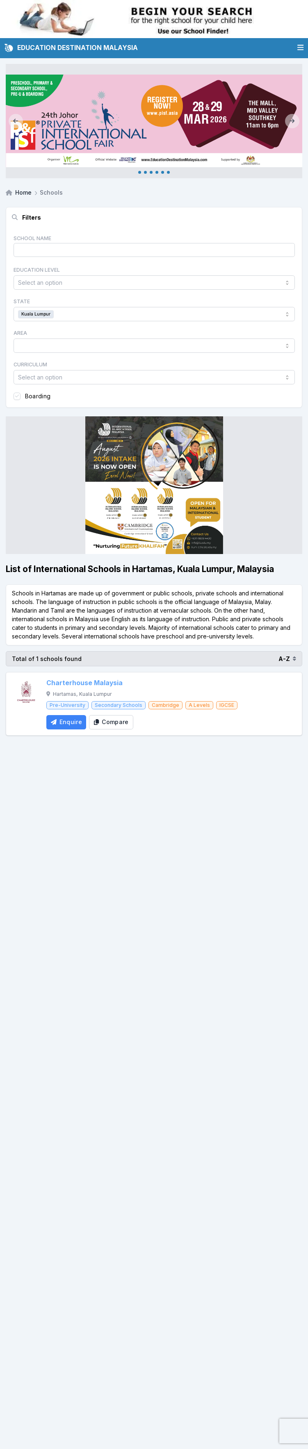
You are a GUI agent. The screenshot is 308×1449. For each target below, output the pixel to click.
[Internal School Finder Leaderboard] (154, 19)
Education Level (37, 270)
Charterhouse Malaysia (84, 683)
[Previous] (16, 121)
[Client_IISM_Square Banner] (154, 485)
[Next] (292, 121)
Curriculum (30, 364)
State (22, 301)
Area (20, 333)
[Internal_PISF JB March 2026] (154, 121)
